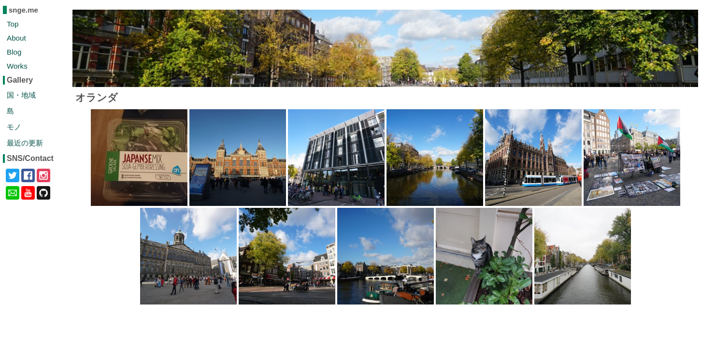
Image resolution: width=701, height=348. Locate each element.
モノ (14, 127)
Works (17, 66)
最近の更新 (25, 143)
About (16, 38)
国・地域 (21, 95)
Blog (14, 52)
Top (13, 24)
